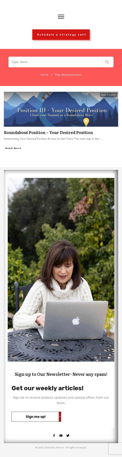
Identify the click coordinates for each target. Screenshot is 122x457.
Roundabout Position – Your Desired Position (48, 132)
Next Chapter (108, 94)
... (100, 138)
